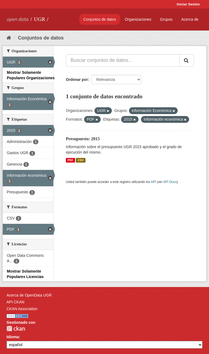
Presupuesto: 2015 (83, 138)
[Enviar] (186, 60)
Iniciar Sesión (188, 4)
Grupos (166, 19)
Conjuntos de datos (99, 19)
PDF (70, 160)
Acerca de (189, 19)
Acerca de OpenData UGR (29, 295)
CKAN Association (22, 309)
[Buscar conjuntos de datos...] (123, 60)
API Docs (170, 182)
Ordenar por (77, 79)
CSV (81, 160)
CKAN (16, 328)
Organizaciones (138, 19)
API (153, 182)
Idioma (13, 337)
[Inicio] (9, 38)
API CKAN (15, 302)
